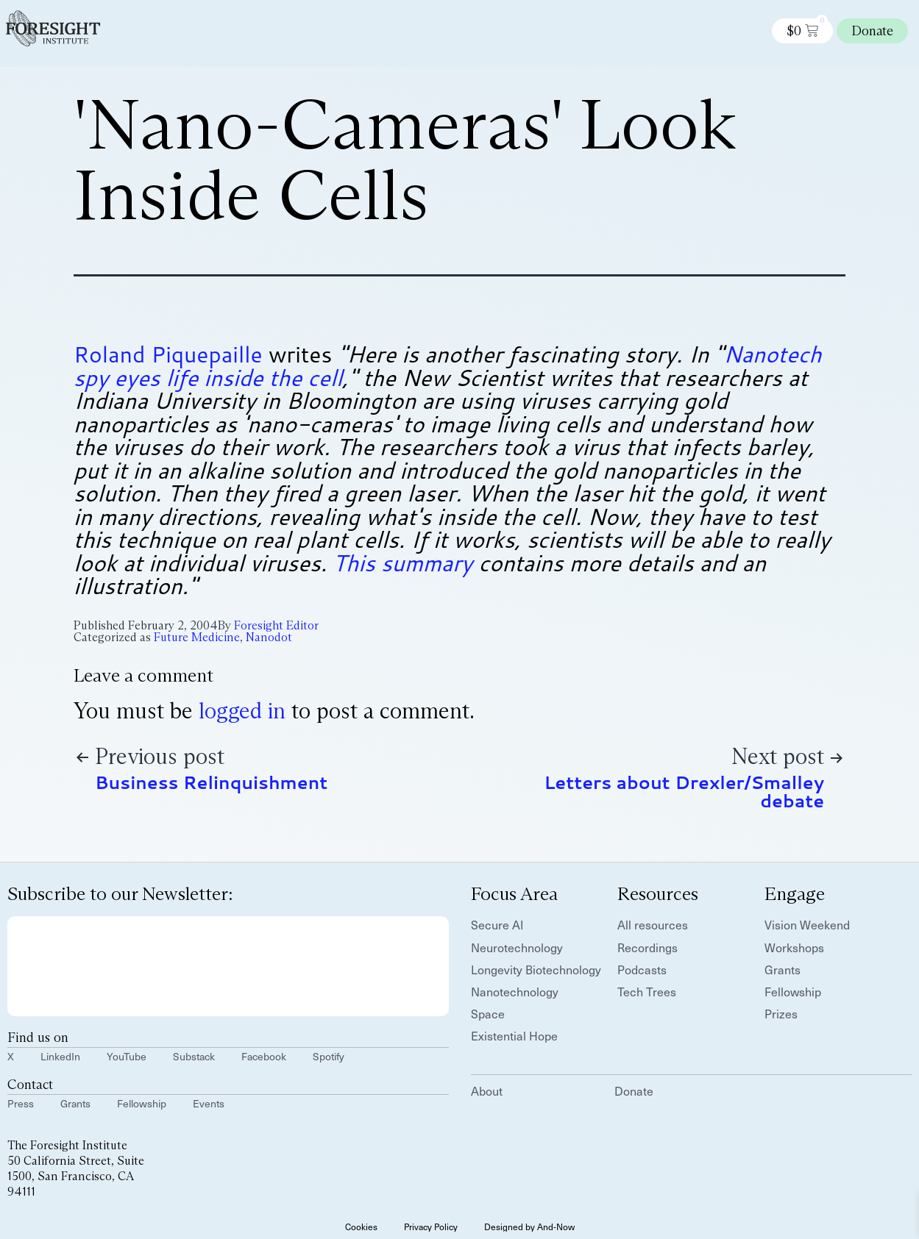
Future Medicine (197, 637)
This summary (402, 563)
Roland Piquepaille (168, 354)
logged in (242, 710)
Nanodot (269, 637)
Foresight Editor (276, 625)
